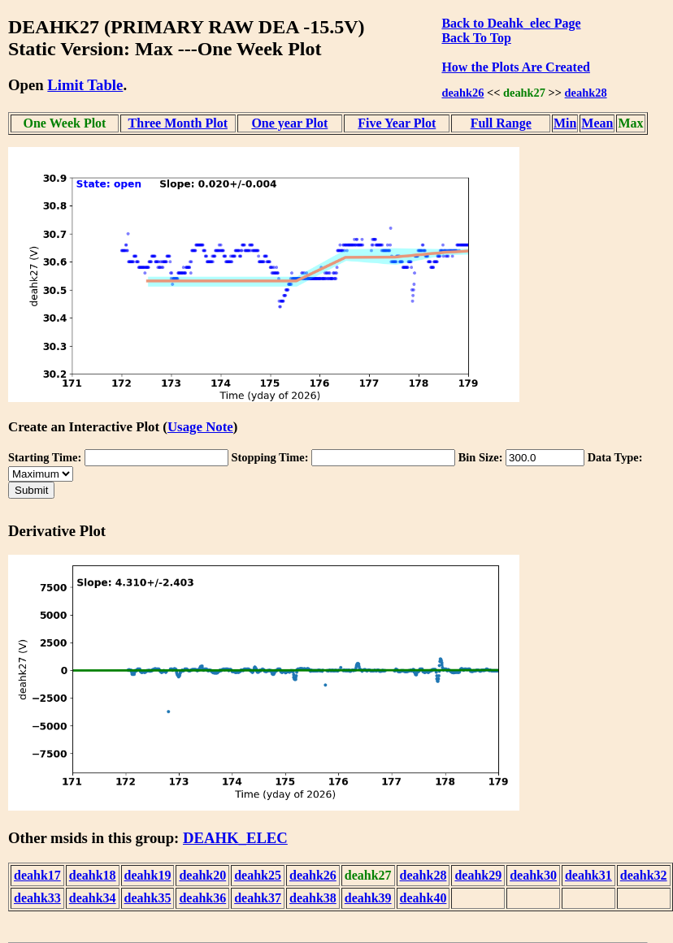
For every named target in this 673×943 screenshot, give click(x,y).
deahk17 (37, 875)
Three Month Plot (178, 123)
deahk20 (202, 875)
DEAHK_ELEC (235, 837)
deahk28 (586, 92)
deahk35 (148, 898)
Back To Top (475, 38)
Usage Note (200, 427)
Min (565, 123)
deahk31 (588, 875)
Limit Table (85, 84)
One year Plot (289, 123)
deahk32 (643, 875)
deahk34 (92, 898)
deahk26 (462, 92)
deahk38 (312, 898)
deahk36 (202, 898)
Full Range (501, 123)
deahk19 (148, 875)
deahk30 (533, 875)
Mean (597, 123)
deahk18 (92, 875)
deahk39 (368, 898)
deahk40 (423, 898)
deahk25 (257, 875)
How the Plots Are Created (515, 67)
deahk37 (257, 898)
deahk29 (477, 875)
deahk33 (37, 898)
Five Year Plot (397, 123)
